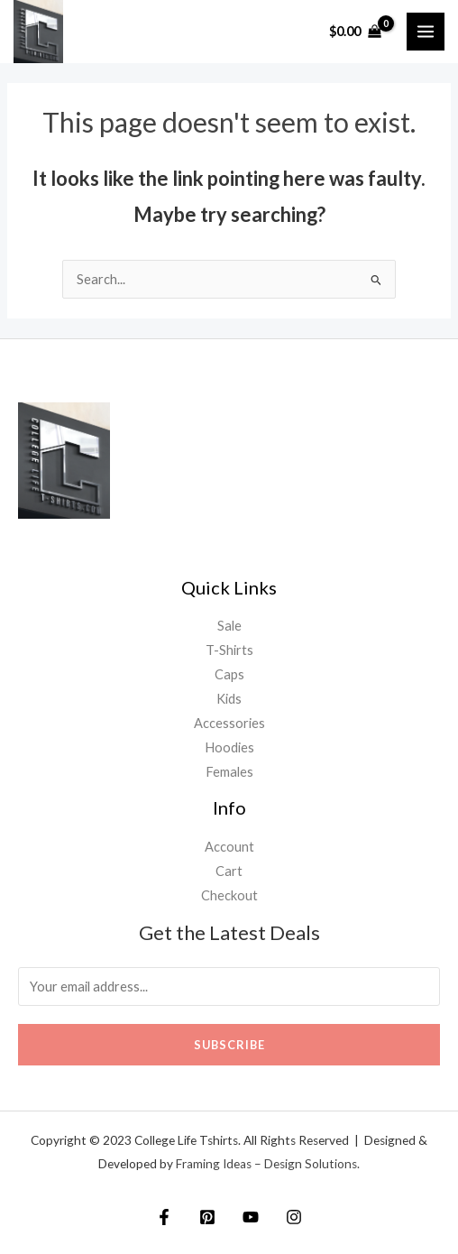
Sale (229, 625)
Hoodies (229, 747)
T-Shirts (229, 650)
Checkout (229, 895)
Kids (229, 698)
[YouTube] (251, 1217)
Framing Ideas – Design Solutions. (268, 1164)
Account (229, 846)
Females (229, 771)
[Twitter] (207, 1217)
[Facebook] (164, 1217)
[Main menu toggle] (425, 32)
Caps (229, 674)
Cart (229, 871)
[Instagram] (294, 1217)
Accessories (229, 723)
